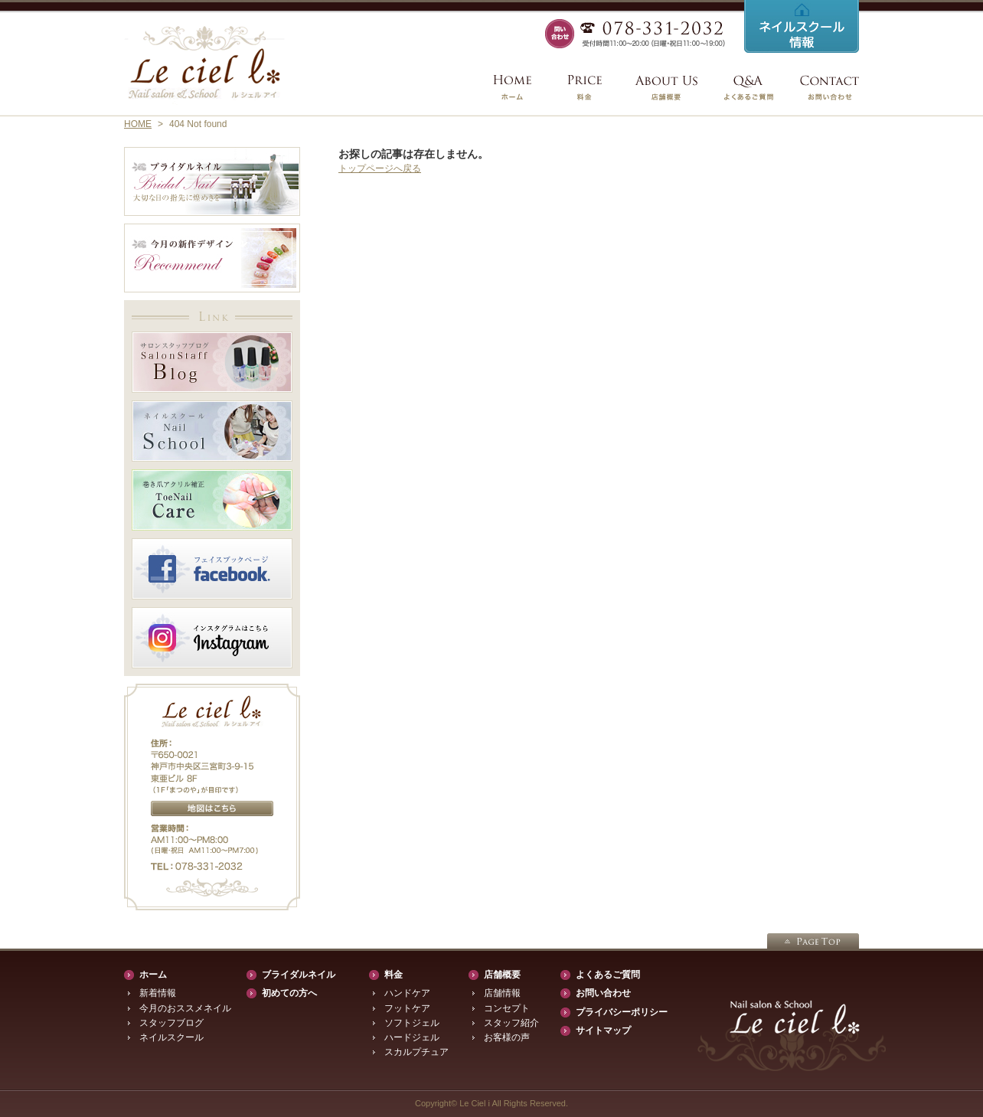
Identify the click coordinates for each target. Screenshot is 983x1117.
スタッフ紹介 (511, 1022)
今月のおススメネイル (185, 1008)
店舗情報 (502, 993)
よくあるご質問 (608, 974)
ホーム (153, 974)
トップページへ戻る (379, 168)
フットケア (407, 1008)
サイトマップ (603, 1030)
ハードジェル (411, 1037)
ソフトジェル (411, 1022)
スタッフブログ (171, 1022)
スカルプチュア (416, 1052)
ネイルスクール (171, 1037)
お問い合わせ (603, 993)
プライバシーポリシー (622, 1012)
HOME (138, 124)
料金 (393, 974)
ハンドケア (407, 993)
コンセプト (507, 1008)
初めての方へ (289, 993)
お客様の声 (507, 1037)
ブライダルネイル (298, 974)
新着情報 (157, 993)
